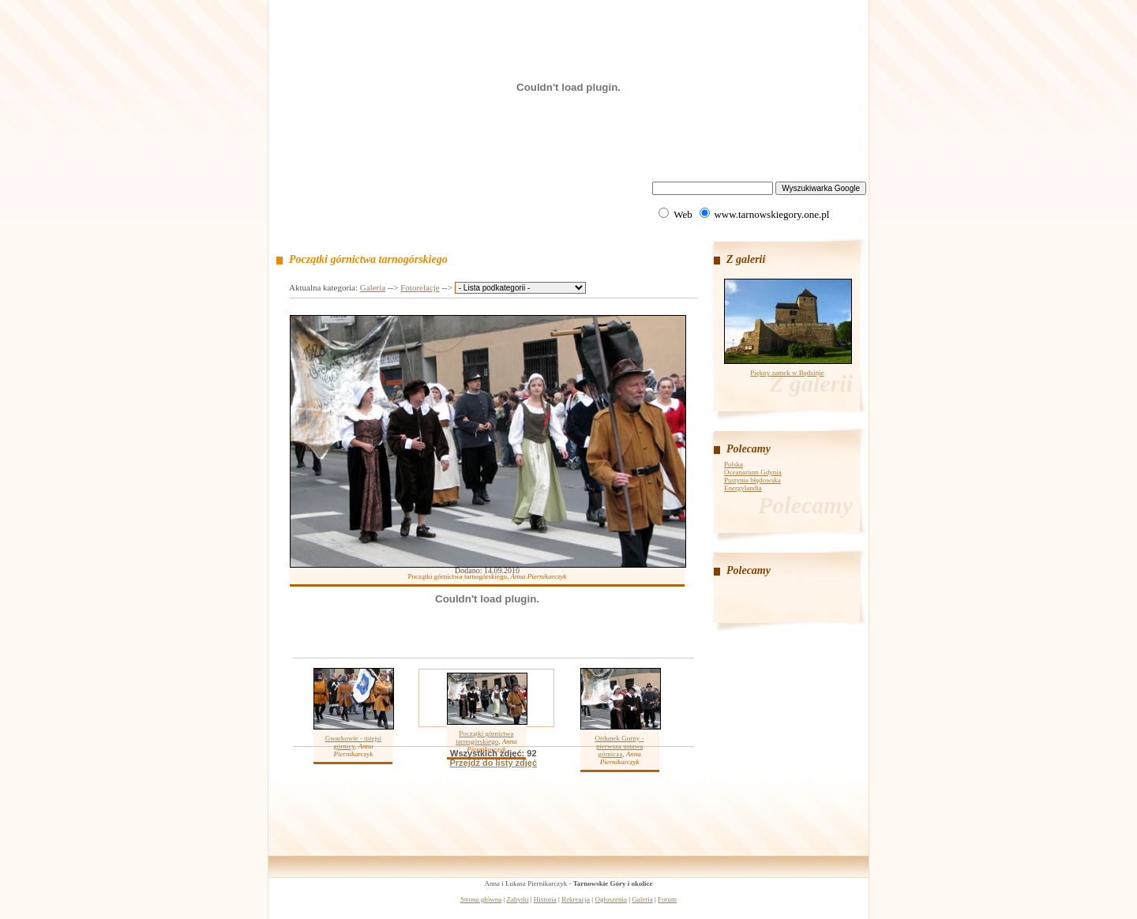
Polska (733, 464)
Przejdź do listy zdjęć (493, 762)
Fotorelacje (419, 287)
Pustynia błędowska (752, 480)
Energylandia (743, 488)
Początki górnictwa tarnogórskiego (484, 737)
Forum (667, 899)
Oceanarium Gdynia (753, 472)
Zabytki (518, 899)
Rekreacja (575, 899)
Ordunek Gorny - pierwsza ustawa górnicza (619, 746)
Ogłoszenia (611, 899)
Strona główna (480, 899)
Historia (545, 899)
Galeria (372, 287)
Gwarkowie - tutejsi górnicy (353, 742)
